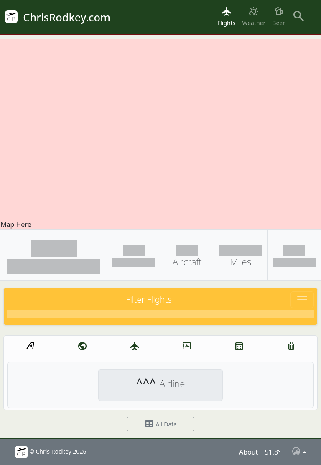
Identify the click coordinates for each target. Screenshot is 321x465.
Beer (278, 16)
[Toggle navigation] (302, 299)
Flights (226, 16)
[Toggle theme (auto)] (298, 452)
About (248, 452)
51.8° (273, 452)
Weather (253, 16)
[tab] (30, 346)
